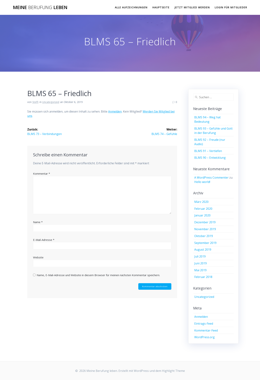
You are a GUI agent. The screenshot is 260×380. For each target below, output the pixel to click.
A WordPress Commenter (211, 178)
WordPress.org (204, 337)
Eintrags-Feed (203, 324)
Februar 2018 (203, 277)
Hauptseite (161, 7)
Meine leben (40, 7)
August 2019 (202, 250)
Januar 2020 (202, 215)
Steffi (35, 102)
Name (38, 222)
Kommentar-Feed (206, 330)
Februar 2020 (203, 209)
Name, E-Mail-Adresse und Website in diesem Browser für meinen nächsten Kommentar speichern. (98, 275)
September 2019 (205, 243)
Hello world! (202, 182)
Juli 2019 (200, 256)
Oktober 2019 (203, 236)
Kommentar (41, 173)
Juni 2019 (200, 263)
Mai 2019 (200, 270)
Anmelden (115, 111)
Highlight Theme (173, 371)
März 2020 (201, 202)
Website (38, 257)
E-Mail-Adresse (43, 239)
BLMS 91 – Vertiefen (208, 151)
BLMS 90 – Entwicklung (210, 158)
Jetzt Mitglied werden (192, 7)
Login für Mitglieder (231, 7)
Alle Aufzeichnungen (131, 7)
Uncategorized (50, 102)
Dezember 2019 (205, 222)
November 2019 (205, 229)
